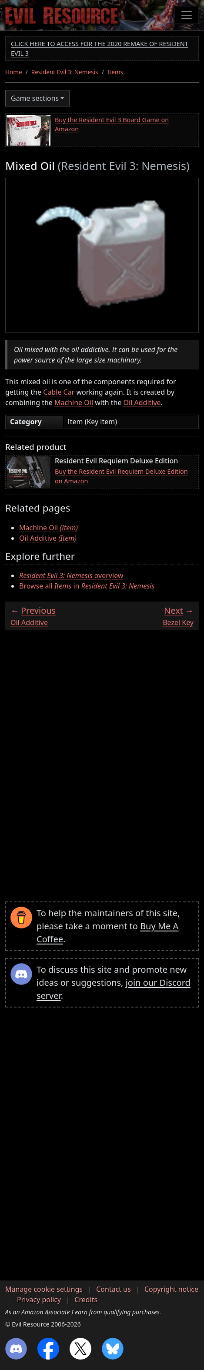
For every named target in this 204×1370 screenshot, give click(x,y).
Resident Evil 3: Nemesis (64, 72)
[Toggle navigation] (186, 15)
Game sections (35, 98)
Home (13, 72)
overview (71, 575)
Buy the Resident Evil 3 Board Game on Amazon (112, 124)
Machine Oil (73, 402)
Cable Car (58, 392)
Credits (85, 1299)
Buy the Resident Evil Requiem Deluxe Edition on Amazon (121, 476)
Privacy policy (39, 1299)
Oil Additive (142, 402)
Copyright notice (171, 1289)
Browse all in (86, 586)
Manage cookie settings (44, 1289)
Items (115, 72)
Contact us (113, 1289)
